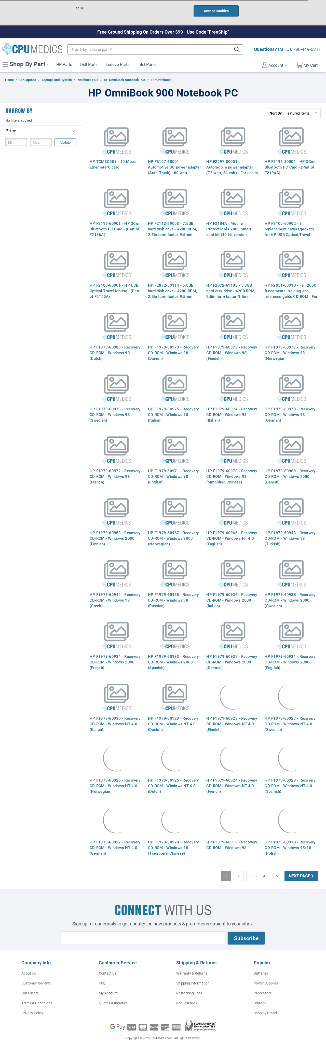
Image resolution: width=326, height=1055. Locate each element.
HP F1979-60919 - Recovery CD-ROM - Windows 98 (231, 844)
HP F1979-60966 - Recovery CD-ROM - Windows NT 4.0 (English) (231, 538)
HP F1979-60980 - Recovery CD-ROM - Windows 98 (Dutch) (115, 352)
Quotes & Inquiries (113, 1003)
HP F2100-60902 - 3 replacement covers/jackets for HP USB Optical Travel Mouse (289, 232)
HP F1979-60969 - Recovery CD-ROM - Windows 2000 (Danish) (290, 476)
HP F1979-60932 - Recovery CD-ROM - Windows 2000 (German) (231, 662)
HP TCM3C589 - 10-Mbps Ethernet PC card (113, 164)
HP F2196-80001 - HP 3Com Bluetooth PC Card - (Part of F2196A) (291, 167)
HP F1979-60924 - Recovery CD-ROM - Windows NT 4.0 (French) (231, 786)
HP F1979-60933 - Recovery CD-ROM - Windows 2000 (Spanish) (173, 662)
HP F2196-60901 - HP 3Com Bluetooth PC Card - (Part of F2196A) (116, 229)
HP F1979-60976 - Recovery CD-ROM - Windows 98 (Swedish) (115, 414)
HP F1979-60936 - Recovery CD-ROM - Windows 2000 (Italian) (231, 600)
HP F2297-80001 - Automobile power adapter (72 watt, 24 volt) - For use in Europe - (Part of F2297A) (232, 170)
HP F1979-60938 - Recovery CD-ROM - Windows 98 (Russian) (173, 600)
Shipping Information (193, 983)
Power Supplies (266, 983)
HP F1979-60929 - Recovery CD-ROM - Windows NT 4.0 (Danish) (173, 724)
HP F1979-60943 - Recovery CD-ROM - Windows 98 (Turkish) (290, 538)
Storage (260, 1003)
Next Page (301, 875)
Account (275, 65)
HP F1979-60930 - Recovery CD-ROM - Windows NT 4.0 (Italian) (115, 724)
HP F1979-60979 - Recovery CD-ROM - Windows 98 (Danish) (173, 352)
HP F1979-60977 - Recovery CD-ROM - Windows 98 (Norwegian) (290, 352)
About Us (28, 973)
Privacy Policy (32, 1012)
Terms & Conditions (36, 1003)
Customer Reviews (36, 983)
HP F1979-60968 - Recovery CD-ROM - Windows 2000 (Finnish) (115, 538)
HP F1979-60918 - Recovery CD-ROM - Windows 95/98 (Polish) (290, 847)
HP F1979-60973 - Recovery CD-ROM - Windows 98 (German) (290, 414)
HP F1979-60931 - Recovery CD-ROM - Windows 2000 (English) (290, 662)
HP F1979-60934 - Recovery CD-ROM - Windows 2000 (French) (115, 662)
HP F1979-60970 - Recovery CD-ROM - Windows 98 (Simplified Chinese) (231, 476)
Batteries (261, 973)
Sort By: (276, 113)
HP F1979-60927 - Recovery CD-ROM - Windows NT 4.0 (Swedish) (290, 724)
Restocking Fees (189, 993)
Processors (262, 993)
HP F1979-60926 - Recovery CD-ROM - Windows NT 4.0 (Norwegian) (115, 786)
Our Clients (30, 993)
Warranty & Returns (191, 973)
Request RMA (187, 1003)
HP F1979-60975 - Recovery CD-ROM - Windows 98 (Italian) (173, 414)
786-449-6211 (307, 49)
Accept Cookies (216, 10)
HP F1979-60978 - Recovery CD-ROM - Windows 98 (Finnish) (231, 352)
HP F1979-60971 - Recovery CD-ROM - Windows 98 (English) (173, 476)
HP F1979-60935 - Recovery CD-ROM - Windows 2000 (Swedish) (290, 600)
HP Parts (64, 64)
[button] (41, 130)
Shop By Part (26, 64)
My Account (108, 993)
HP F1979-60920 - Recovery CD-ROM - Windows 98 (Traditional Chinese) (173, 847)
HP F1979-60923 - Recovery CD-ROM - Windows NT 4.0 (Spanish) (290, 786)
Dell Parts (89, 64)
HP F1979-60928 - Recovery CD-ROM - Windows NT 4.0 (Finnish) (231, 724)
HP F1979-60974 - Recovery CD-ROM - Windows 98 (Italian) (231, 414)
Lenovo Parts (117, 64)
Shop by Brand (265, 1012)
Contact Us (107, 973)
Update (65, 142)
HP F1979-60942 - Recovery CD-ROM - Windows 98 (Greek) (115, 600)
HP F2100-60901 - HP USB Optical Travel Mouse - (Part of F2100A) (114, 291)
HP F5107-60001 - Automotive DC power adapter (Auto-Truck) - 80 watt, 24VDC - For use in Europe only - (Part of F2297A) (174, 172)
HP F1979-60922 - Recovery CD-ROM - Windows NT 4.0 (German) (115, 847)
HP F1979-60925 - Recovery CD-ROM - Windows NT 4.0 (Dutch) (173, 786)
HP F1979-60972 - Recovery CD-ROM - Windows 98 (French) (115, 476)
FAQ (102, 983)
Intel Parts (147, 64)
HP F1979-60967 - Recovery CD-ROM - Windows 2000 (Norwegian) (173, 538)
